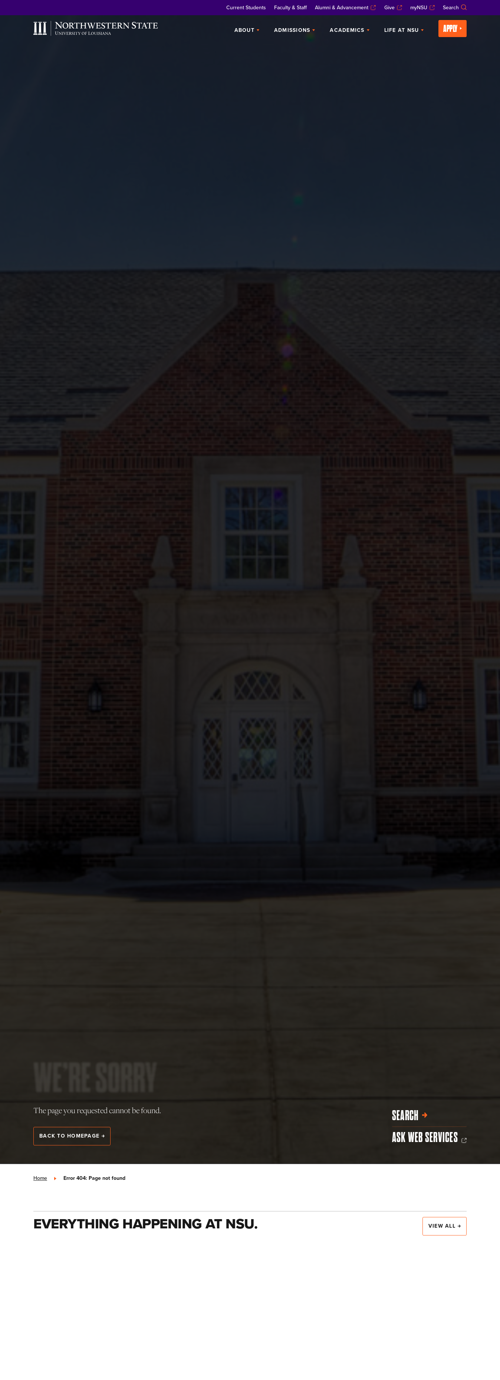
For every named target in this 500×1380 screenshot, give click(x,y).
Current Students (246, 7)
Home (40, 1178)
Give (393, 7)
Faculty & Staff (290, 7)
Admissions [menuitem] (294, 30)
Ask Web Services (429, 1137)
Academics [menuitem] (349, 30)
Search (455, 7)
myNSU (422, 7)
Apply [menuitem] (452, 28)
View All (444, 1226)
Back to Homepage (72, 1135)
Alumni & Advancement (345, 7)
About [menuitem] (246, 30)
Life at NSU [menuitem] (404, 30)
